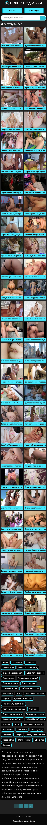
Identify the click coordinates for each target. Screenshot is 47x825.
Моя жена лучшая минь (13, 704)
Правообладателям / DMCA (24, 821)
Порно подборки (23, 3)
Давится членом (10, 683)
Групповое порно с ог (33, 724)
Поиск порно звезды (12, 714)
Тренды (12, 11)
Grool (16, 724)
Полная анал (8, 668)
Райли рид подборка (12, 719)
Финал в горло (28, 683)
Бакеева (6, 745)
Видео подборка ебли (13, 673)
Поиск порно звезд (35, 714)
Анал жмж (33, 709)
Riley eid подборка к (35, 719)
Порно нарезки (23, 817)
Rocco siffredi (8, 740)
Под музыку (36, 730)
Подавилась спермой (28, 678)
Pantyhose (30, 663)
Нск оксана (8, 730)
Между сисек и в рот (35, 735)
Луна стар (39, 740)
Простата (7, 735)
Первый (6, 699)
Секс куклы (22, 730)
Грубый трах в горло (30, 688)
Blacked (6, 724)
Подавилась (8, 678)
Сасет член (17, 663)
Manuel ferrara (24, 740)
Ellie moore (8, 694)
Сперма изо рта (10, 688)
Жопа (5, 663)
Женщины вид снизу (28, 668)
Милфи (18, 735)
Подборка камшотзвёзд (14, 709)
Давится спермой (35, 673)
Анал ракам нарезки (34, 694)
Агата (19, 694)
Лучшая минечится (23, 699)
